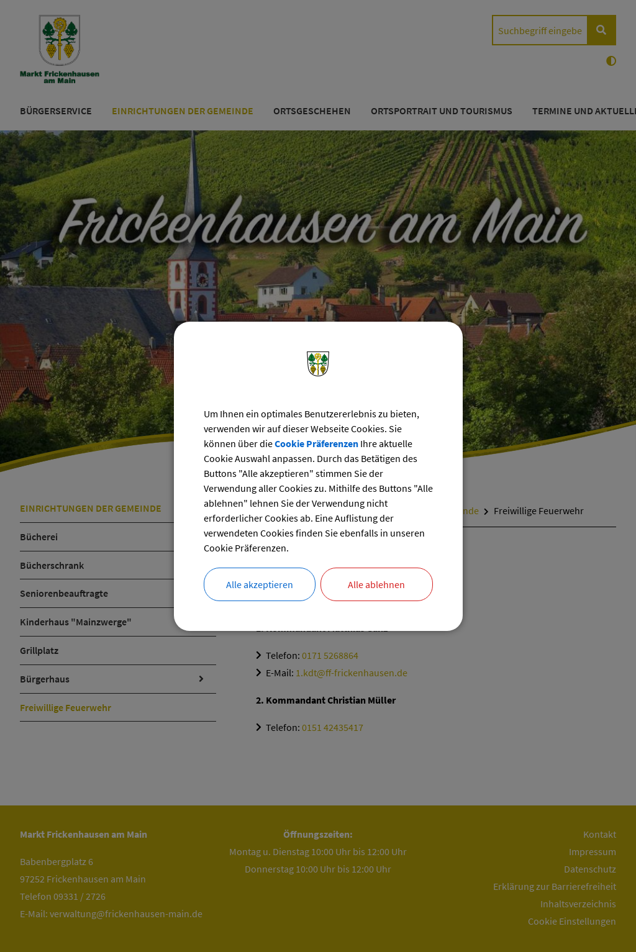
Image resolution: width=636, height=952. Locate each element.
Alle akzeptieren (259, 584)
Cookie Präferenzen (316, 443)
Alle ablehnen (376, 584)
